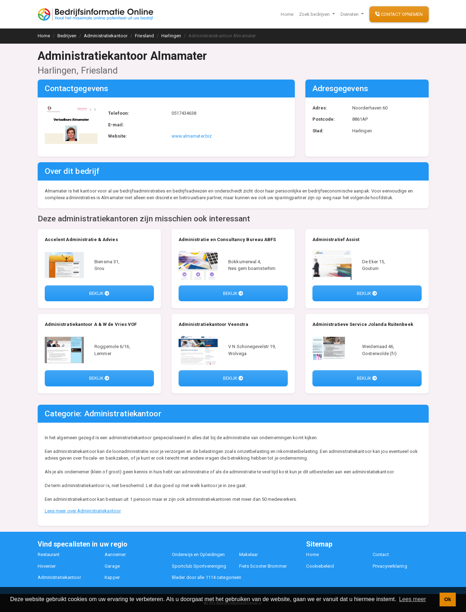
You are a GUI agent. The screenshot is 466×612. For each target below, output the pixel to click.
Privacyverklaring (390, 566)
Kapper (112, 577)
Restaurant (49, 554)
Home (287, 14)
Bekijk (99, 293)
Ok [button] (447, 599)
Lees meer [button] (412, 599)
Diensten (350, 14)
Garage (112, 566)
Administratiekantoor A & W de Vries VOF (91, 324)
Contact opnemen (399, 14)
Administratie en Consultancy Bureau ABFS (227, 239)
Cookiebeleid (320, 566)
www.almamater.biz (192, 136)
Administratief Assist (336, 239)
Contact (381, 554)
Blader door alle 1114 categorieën (206, 577)
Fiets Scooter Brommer (263, 566)
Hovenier (47, 566)
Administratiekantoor (59, 577)
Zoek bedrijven (315, 14)
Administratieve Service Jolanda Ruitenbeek (362, 324)
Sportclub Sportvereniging (199, 566)
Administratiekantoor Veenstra (214, 324)
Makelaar (248, 554)
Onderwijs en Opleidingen (198, 554)
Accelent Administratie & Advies (81, 239)
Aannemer (115, 554)
